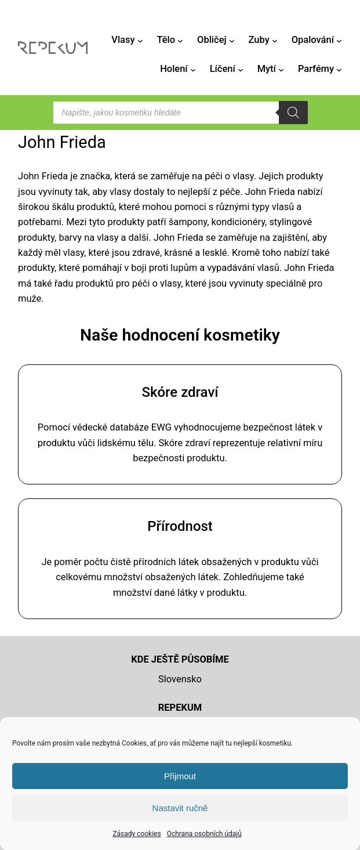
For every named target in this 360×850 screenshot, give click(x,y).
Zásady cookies (136, 834)
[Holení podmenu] (193, 70)
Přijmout (180, 776)
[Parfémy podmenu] (339, 70)
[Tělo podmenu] (180, 40)
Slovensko (180, 679)
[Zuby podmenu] (275, 40)
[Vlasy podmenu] (140, 40)
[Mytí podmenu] (281, 70)
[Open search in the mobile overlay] (180, 112)
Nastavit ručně (180, 808)
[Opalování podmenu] (339, 40)
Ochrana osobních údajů (204, 834)
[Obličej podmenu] (232, 40)
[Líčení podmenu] (240, 70)
